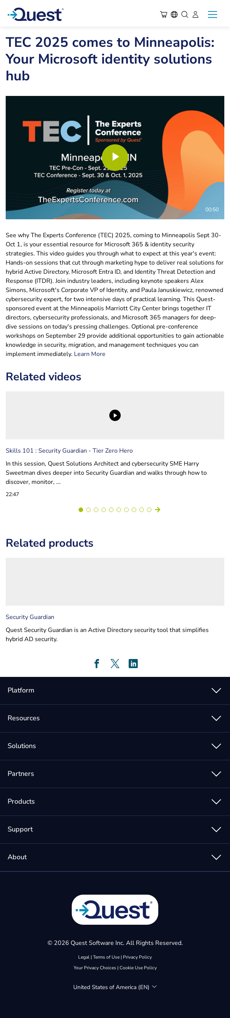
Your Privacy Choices (95, 968)
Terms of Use (106, 957)
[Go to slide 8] (134, 509)
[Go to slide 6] (119, 509)
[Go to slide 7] (126, 509)
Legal (84, 957)
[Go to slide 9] (141, 509)
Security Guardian (30, 617)
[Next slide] (157, 510)
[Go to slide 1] (81, 509)
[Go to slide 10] (149, 509)
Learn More (90, 354)
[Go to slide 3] (96, 509)
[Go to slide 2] (88, 509)
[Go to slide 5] (111, 509)
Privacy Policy (137, 957)
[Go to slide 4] (103, 509)
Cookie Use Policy (138, 968)
